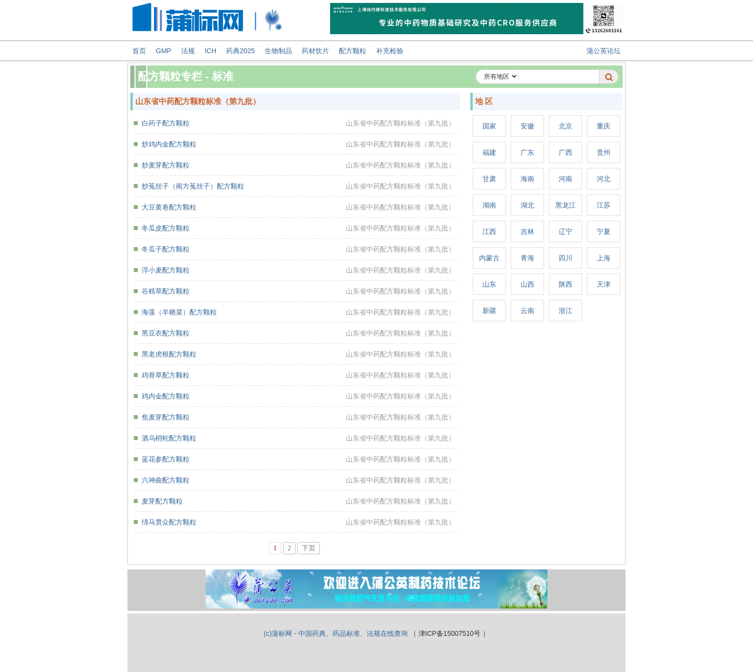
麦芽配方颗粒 (162, 501)
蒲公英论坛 (603, 51)
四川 (565, 258)
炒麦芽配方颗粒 (165, 165)
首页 (139, 51)
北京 (565, 126)
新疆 (489, 311)
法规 (188, 51)
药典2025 (240, 51)
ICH (210, 51)
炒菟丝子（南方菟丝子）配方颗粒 (193, 186)
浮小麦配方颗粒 (165, 270)
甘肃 (489, 179)
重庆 (603, 126)
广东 (527, 152)
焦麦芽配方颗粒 (165, 417)
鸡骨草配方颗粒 (165, 375)
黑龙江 (565, 205)
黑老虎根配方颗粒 (169, 354)
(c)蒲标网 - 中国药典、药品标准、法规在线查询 (336, 633)
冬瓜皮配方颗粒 (165, 228)
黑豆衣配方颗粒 (165, 333)
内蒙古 (489, 258)
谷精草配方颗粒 (165, 291)
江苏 (603, 205)
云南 (527, 311)
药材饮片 (315, 51)
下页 (308, 548)
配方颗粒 (352, 51)
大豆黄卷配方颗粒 (169, 207)
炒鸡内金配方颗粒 (169, 144)
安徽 (527, 126)
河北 (603, 179)
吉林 (527, 231)
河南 (565, 179)
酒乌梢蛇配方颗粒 (169, 438)
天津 (603, 284)
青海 (527, 258)
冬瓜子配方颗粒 (165, 249)
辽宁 (565, 231)
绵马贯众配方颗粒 (169, 522)
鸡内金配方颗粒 (165, 396)
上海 (603, 258)
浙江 (565, 311)
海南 (527, 179)
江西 (489, 231)
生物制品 (278, 51)
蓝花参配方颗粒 (165, 459)
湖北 (527, 205)
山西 (527, 284)
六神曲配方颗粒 (165, 480)
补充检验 (389, 51)
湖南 (489, 205)
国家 (489, 126)
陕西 (565, 284)
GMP (163, 51)
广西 (565, 152)
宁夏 (603, 231)
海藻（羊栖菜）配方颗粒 (179, 312)
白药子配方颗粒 (165, 123)
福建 (489, 152)
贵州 (603, 152)
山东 (489, 284)
